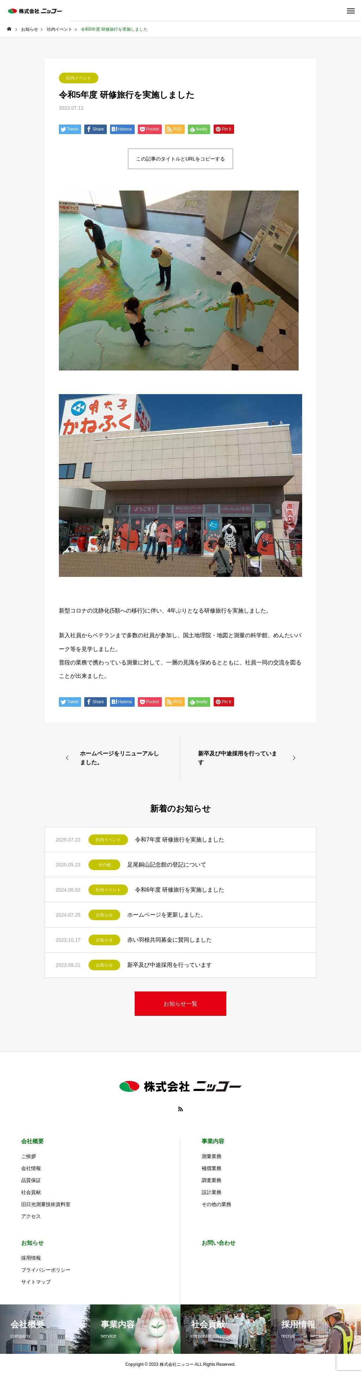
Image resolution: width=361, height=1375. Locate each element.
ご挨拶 (28, 1156)
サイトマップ (36, 1282)
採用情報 (31, 1258)
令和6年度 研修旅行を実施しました (179, 890)
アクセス (31, 1216)
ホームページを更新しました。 (166, 915)
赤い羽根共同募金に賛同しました (169, 940)
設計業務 (211, 1192)
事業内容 (213, 1141)
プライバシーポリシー (46, 1270)
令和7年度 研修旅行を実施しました (179, 840)
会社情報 (31, 1168)
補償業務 (211, 1168)
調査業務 (211, 1180)
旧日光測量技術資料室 (46, 1204)
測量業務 (211, 1156)
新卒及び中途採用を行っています (169, 965)
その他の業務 (216, 1204)
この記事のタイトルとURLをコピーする (180, 159)
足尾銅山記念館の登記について (166, 865)
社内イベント (78, 78)
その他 (104, 864)
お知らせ (104, 914)
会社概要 (32, 1141)
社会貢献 (31, 1192)
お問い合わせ (218, 1243)
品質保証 (31, 1180)
